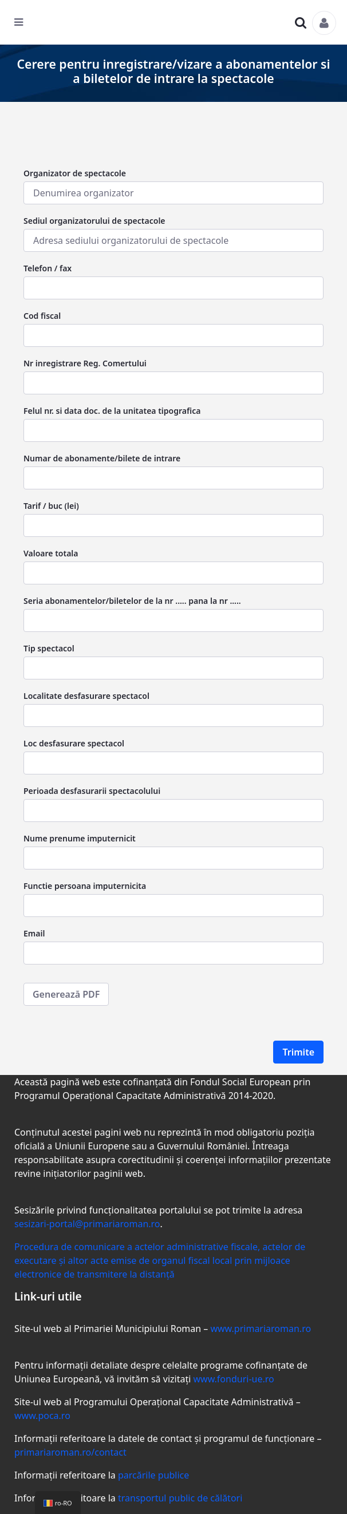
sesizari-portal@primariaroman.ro (87, 1223)
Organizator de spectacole (74, 173)
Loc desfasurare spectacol (73, 743)
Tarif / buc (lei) (51, 505)
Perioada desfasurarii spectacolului (91, 790)
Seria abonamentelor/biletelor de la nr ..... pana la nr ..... (132, 600)
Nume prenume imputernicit (79, 838)
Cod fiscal (42, 315)
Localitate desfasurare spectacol (86, 695)
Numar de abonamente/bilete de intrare (101, 458)
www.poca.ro (42, 1415)
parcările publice (153, 1475)
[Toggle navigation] (25, 25)
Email (34, 933)
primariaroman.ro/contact (70, 1452)
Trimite (298, 1052)
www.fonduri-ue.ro (233, 1379)
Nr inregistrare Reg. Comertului (85, 363)
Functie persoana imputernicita (84, 885)
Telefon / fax (47, 268)
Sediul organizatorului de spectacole (94, 220)
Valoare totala (50, 553)
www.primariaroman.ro (260, 1328)
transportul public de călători (180, 1498)
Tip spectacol (48, 648)
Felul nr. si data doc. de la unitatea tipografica (111, 410)
